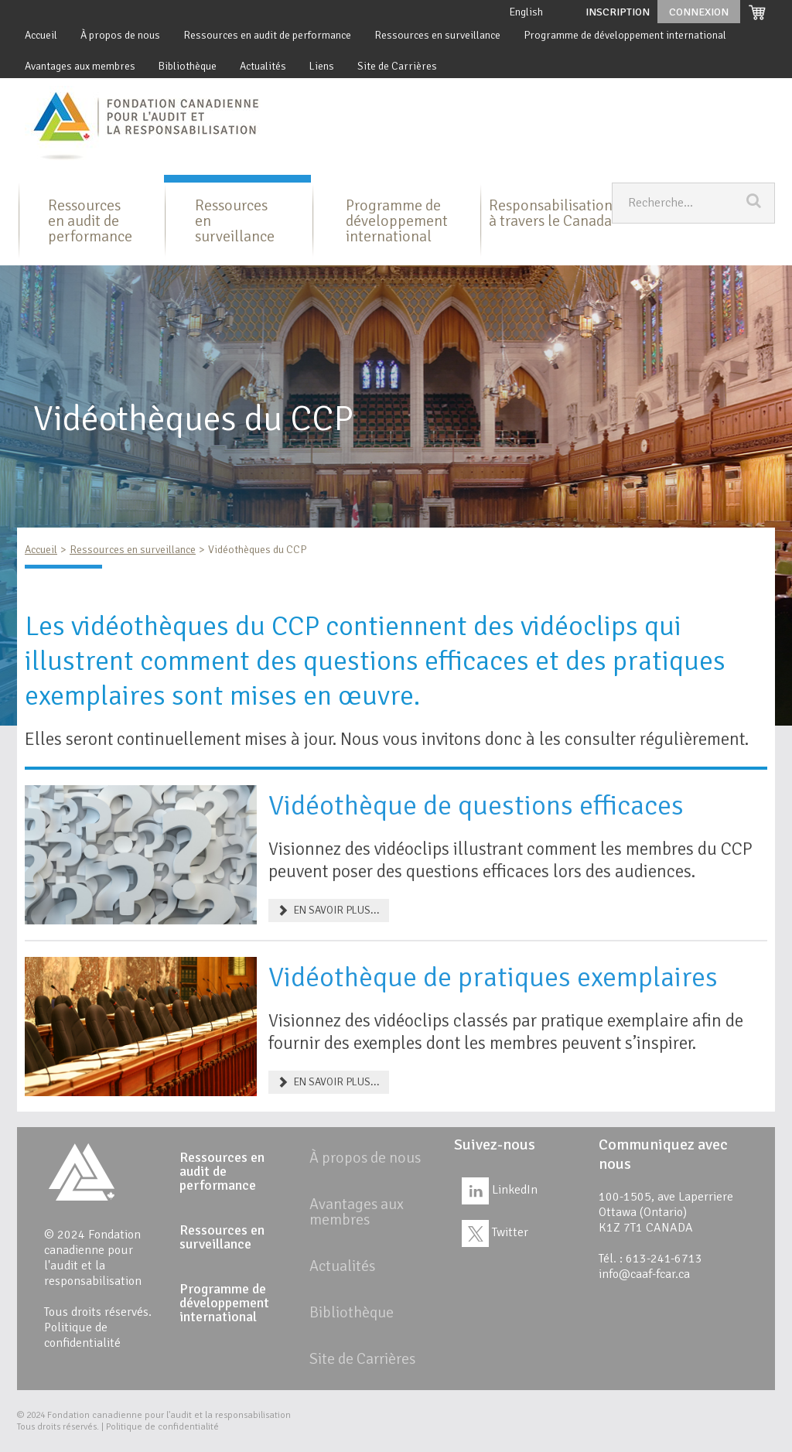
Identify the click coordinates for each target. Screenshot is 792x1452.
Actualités (263, 66)
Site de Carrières (397, 66)
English (526, 12)
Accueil (41, 35)
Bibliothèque (188, 66)
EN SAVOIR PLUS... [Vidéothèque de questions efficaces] (329, 910)
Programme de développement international (625, 35)
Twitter (495, 1232)
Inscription (617, 12)
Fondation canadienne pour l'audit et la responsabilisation (169, 1415)
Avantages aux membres (80, 66)
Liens (321, 66)
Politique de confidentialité (82, 1335)
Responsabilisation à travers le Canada (551, 213)
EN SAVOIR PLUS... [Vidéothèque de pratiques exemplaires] (329, 1081)
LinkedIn (500, 1189)
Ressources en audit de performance (267, 35)
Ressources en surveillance (437, 35)
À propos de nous (120, 35)
